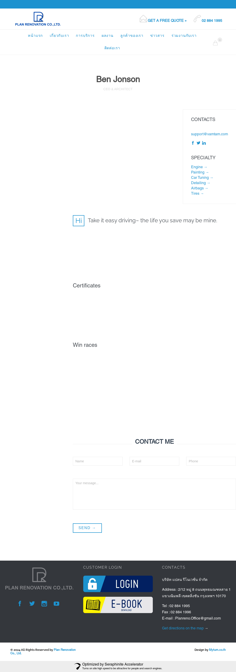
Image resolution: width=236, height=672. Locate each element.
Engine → (199, 167)
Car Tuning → (202, 178)
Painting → (200, 172)
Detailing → (200, 183)
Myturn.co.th (217, 650)
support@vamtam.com (209, 134)
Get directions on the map (183, 628)
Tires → (197, 193)
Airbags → (199, 188)
